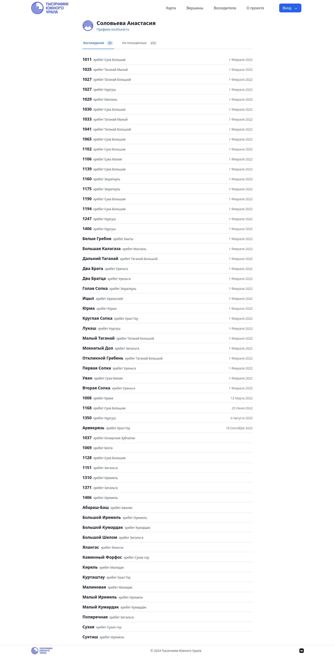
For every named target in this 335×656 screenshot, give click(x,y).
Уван (88, 378)
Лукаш (89, 328)
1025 (87, 69)
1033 (87, 119)
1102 (87, 149)
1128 (87, 457)
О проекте (255, 8)
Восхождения (98, 43)
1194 (87, 208)
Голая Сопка (95, 288)
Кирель (90, 567)
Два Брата (93, 268)
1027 (87, 79)
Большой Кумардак (103, 527)
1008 (87, 397)
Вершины (195, 8)
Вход (290, 8)
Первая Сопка (97, 368)
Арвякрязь (94, 427)
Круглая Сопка (97, 318)
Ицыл (88, 298)
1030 (87, 109)
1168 (87, 407)
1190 (87, 198)
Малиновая (94, 587)
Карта (171, 8)
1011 (87, 59)
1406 (87, 228)
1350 (87, 417)
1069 (87, 447)
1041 (87, 129)
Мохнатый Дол (98, 348)
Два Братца (94, 278)
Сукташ (90, 636)
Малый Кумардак (101, 607)
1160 (87, 178)
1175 (87, 188)
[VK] (301, 650)
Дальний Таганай (100, 258)
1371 (87, 487)
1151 (87, 467)
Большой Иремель (102, 517)
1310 (87, 477)
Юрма (89, 308)
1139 (87, 168)
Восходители (225, 8)
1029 (87, 99)
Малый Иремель (100, 597)
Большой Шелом (100, 537)
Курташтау (94, 577)
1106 (87, 159)
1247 (87, 218)
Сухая (89, 626)
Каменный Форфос (102, 557)
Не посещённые (139, 43)
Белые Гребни (97, 238)
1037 (87, 437)
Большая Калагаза (102, 248)
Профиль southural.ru (113, 29)
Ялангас (91, 547)
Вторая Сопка (96, 388)
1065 (87, 139)
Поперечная (95, 616)
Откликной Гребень (103, 358)
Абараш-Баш (96, 507)
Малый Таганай (99, 338)
